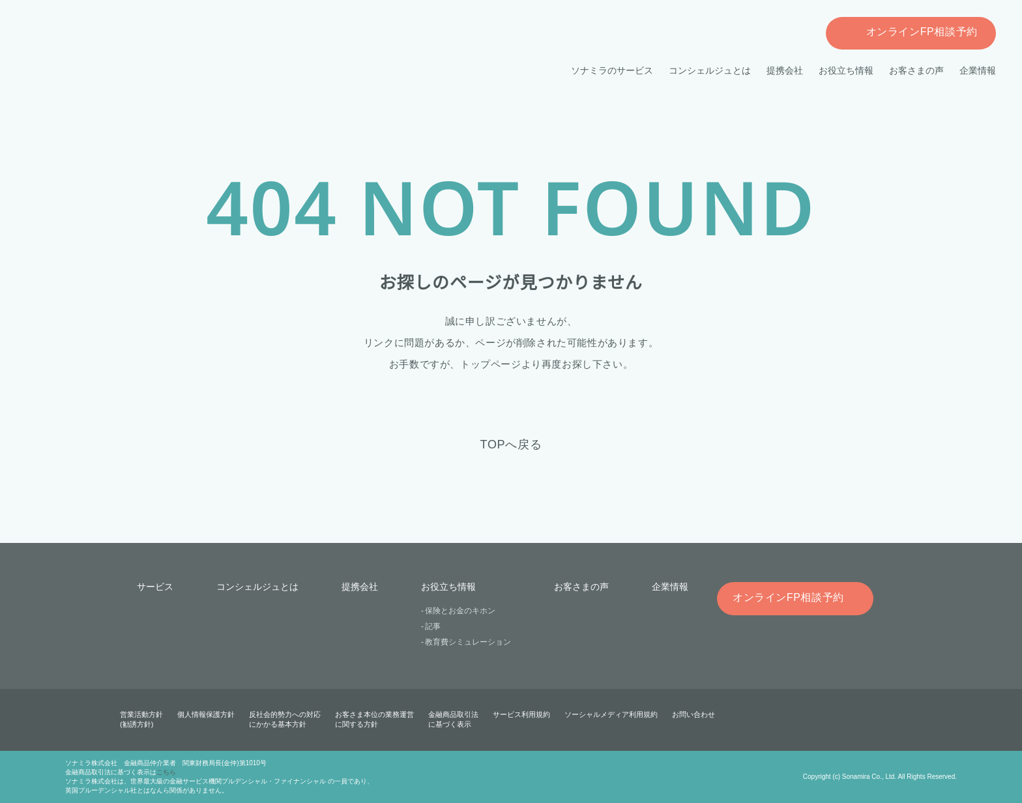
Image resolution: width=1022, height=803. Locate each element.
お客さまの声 (916, 70)
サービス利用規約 (521, 714)
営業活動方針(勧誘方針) (141, 719)
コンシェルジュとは (710, 70)
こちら (166, 772)
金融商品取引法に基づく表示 (453, 719)
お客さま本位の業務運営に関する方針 (374, 719)
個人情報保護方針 (206, 714)
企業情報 (977, 70)
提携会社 (784, 70)
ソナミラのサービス (613, 70)
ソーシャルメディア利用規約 (610, 714)
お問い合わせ (692, 714)
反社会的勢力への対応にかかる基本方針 (285, 719)
